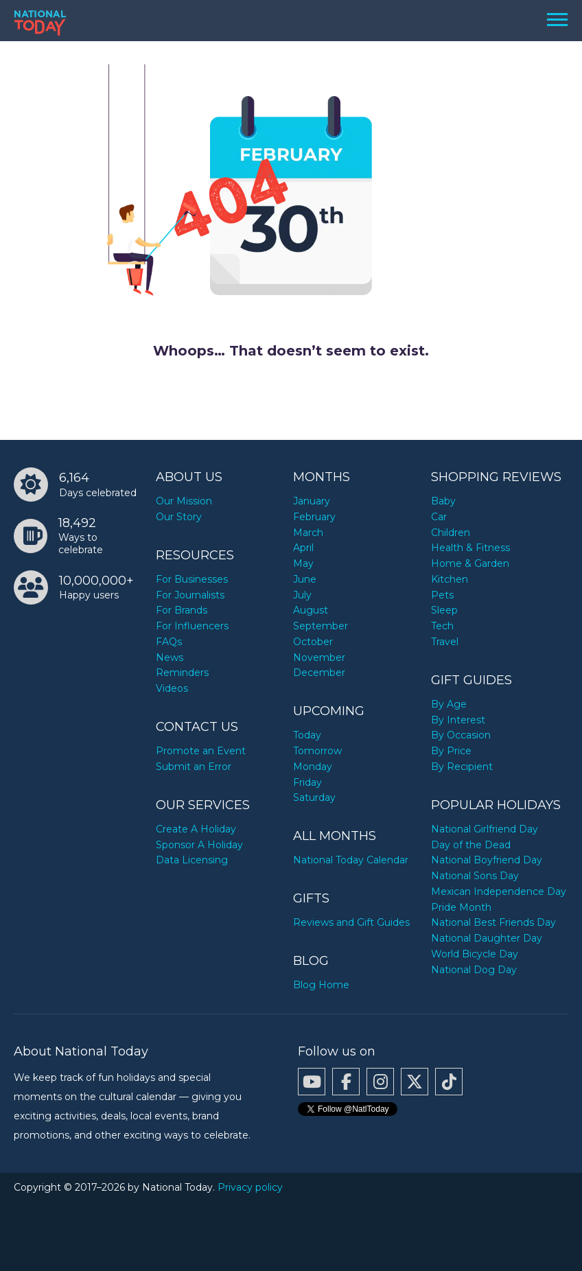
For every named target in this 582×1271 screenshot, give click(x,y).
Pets (442, 595)
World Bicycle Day (474, 954)
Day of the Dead (471, 845)
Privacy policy (250, 1187)
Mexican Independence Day (498, 891)
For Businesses (192, 579)
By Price (451, 751)
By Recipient (462, 766)
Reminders (182, 672)
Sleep (444, 610)
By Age (449, 704)
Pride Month (461, 907)
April (303, 547)
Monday (312, 766)
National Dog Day (474, 970)
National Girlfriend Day (484, 829)
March (308, 532)
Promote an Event (201, 751)
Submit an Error (193, 766)
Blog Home (321, 985)
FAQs (169, 642)
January (311, 501)
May (303, 563)
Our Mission (184, 501)
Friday (307, 782)
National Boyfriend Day (486, 860)
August (310, 610)
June (304, 579)
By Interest (458, 720)
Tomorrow (317, 751)
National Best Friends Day (493, 922)
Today (307, 735)
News (169, 657)
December (319, 672)
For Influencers (192, 626)
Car (439, 517)
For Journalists (190, 595)
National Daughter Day (486, 938)
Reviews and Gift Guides (351, 922)
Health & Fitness (470, 547)
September (320, 626)
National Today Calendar (350, 860)
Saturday (314, 797)
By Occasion (461, 735)
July (302, 595)
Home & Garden (470, 563)
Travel (444, 642)
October (313, 642)
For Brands (181, 610)
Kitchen (449, 579)
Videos (172, 688)
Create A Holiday (196, 829)
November (319, 657)
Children (450, 532)
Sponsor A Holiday (199, 845)
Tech (442, 626)
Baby (443, 501)
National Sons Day (475, 876)
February (314, 517)
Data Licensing (192, 860)
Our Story (179, 517)
